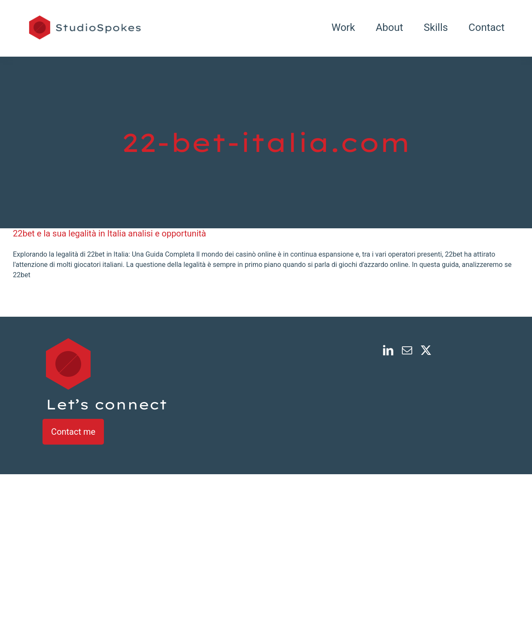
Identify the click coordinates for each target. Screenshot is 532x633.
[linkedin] (388, 350)
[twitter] (426, 350)
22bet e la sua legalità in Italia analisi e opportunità (109, 233)
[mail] (407, 350)
